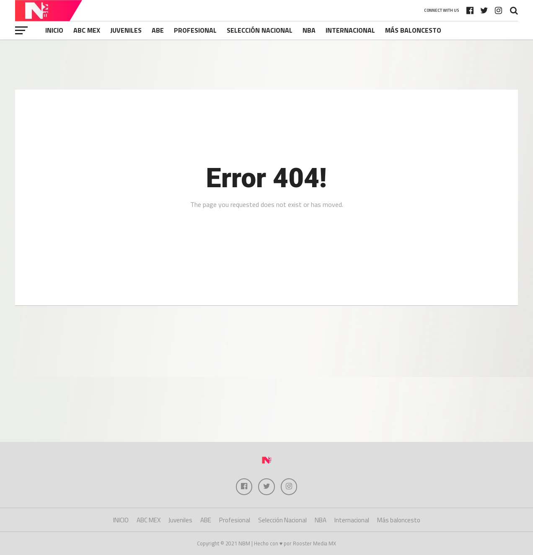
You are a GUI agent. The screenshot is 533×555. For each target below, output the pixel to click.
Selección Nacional (259, 30)
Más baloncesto (413, 30)
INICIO (54, 30)
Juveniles (126, 30)
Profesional (195, 30)
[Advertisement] (266, 64)
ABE (158, 30)
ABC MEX (86, 30)
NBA (309, 30)
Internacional (350, 30)
